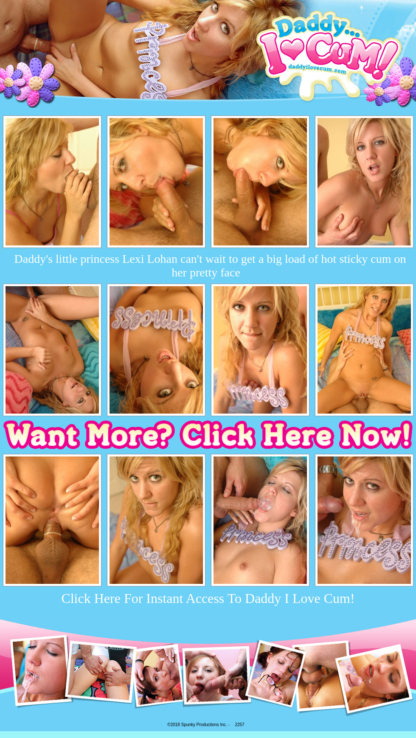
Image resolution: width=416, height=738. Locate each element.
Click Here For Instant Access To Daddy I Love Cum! (207, 598)
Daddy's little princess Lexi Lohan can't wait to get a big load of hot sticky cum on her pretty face (210, 265)
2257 (239, 724)
